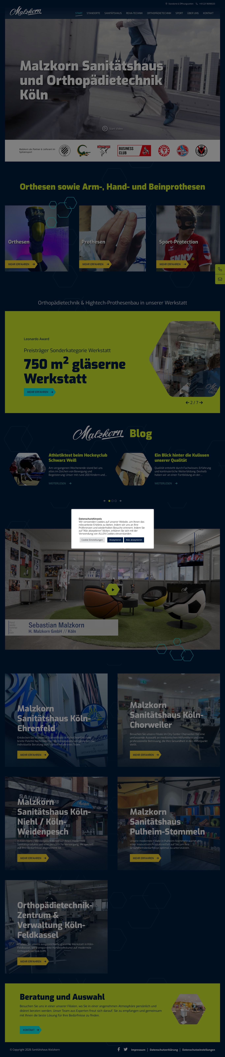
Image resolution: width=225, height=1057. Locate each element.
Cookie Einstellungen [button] (92, 539)
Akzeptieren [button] (115, 539)
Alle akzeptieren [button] (134, 539)
